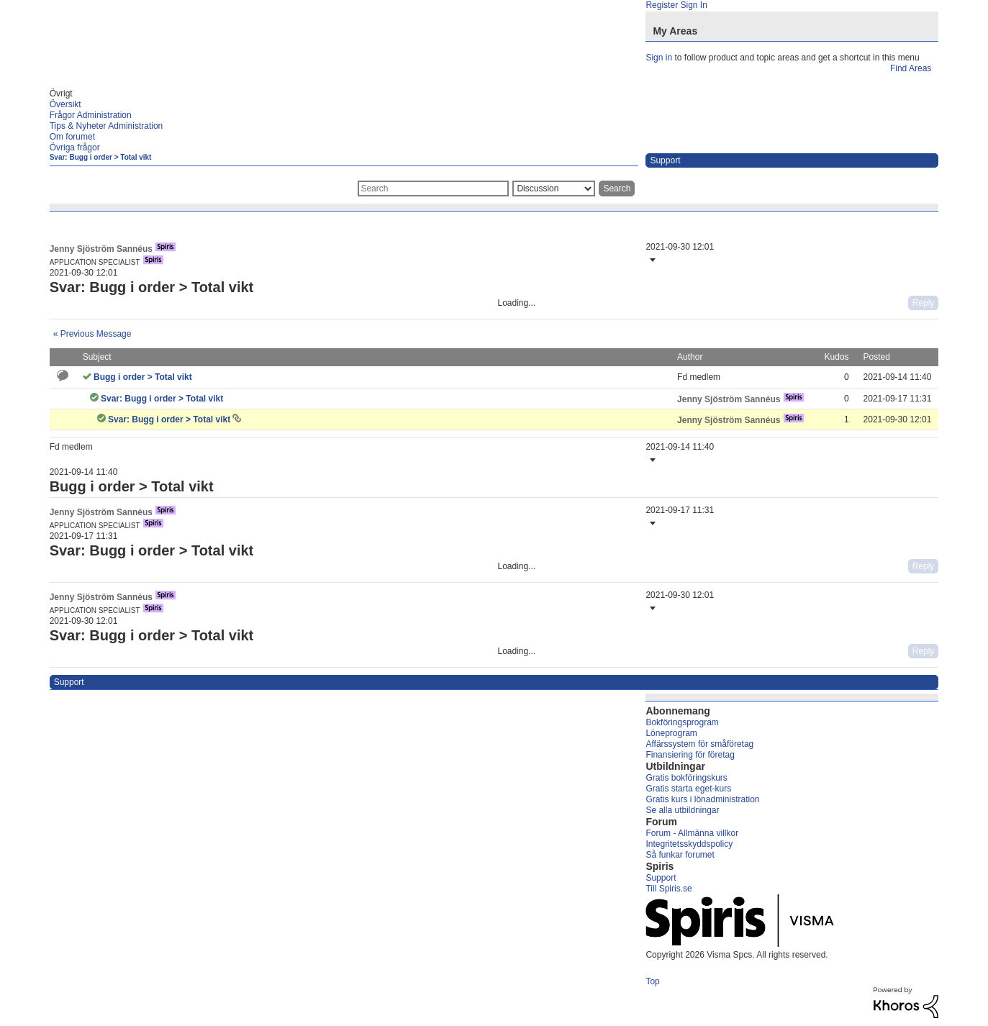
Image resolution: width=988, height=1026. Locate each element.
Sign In (693, 5)
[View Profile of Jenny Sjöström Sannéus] (101, 249)
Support (660, 878)
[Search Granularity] (553, 188)
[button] (651, 260)
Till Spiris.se (668, 889)
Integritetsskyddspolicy (689, 844)
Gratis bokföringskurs (686, 778)
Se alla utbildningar (682, 810)
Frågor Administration (91, 115)
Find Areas (910, 68)
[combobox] (433, 188)
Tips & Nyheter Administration (106, 126)
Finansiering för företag (689, 755)
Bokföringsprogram (681, 722)
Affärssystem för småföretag (699, 744)
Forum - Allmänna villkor (691, 833)
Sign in (658, 58)
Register (661, 5)
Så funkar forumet (679, 855)
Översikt (65, 104)
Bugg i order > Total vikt (143, 377)
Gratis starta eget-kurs (688, 789)
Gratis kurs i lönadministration (702, 799)
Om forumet (72, 137)
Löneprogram (671, 733)
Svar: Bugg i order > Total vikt (101, 157)
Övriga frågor (75, 147)
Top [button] (652, 981)
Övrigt (61, 93)
